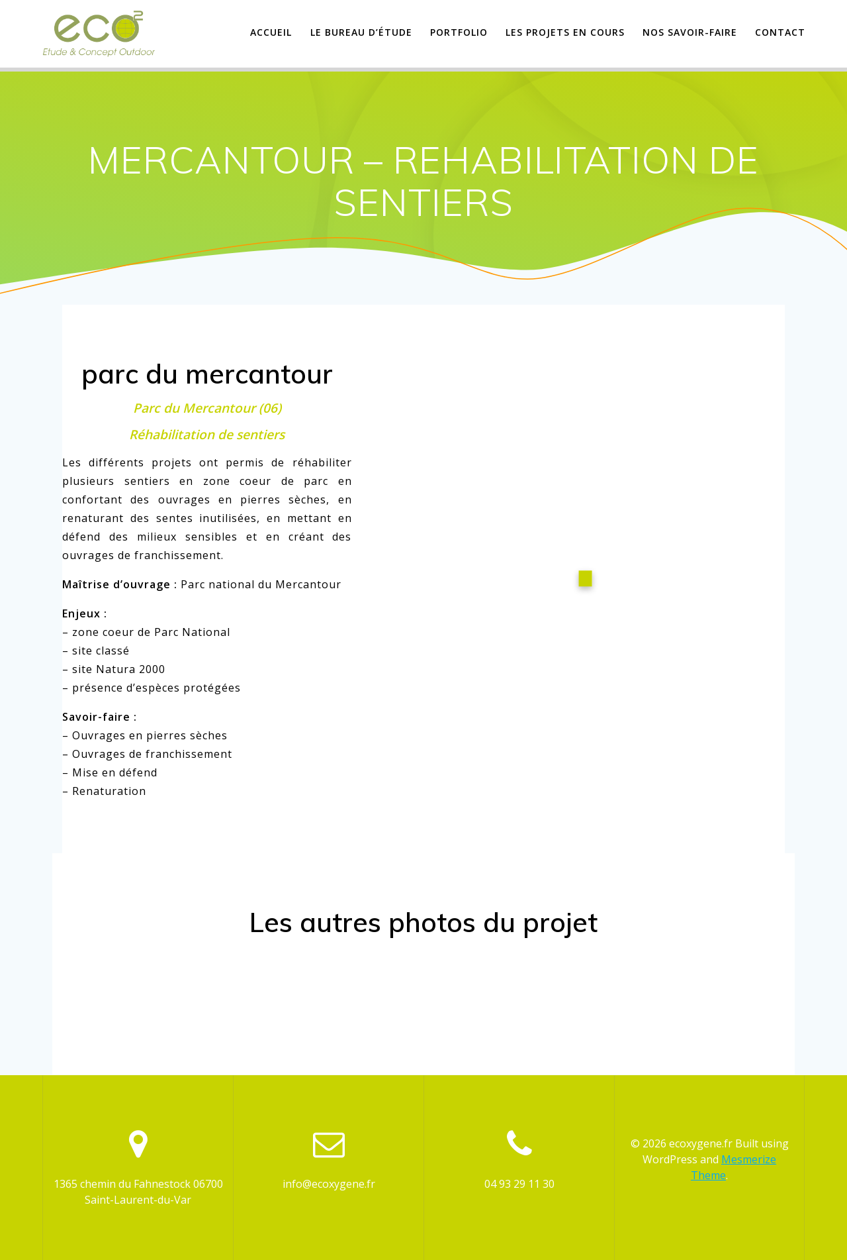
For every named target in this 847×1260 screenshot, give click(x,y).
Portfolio (459, 32)
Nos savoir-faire (690, 32)
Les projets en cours (565, 32)
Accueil (271, 32)
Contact (780, 32)
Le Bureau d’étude (361, 32)
